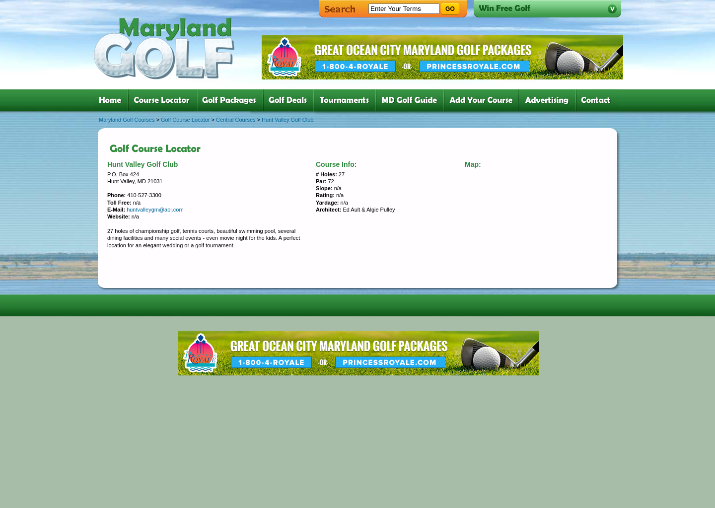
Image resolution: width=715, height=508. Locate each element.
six (412, 100)
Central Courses (235, 120)
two (165, 100)
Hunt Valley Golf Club (287, 120)
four (290, 100)
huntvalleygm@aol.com (155, 210)
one (112, 100)
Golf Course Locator (185, 120)
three (232, 100)
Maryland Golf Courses (127, 120)
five (347, 100)
